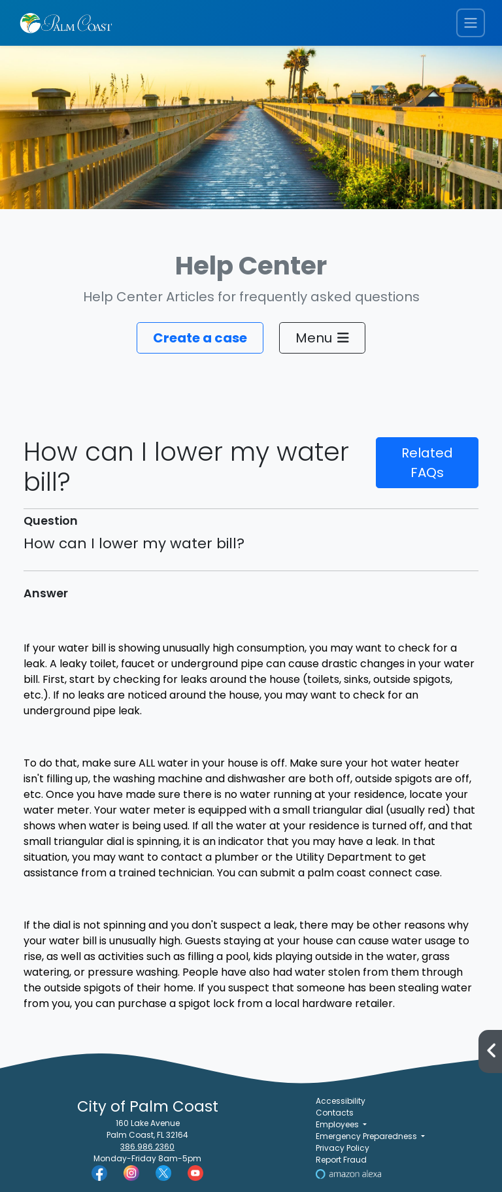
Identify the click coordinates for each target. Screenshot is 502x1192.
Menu (322, 338)
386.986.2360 (147, 1146)
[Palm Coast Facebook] (99, 1172)
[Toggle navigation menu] (470, 23)
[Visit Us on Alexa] (348, 1173)
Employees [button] (338, 1124)
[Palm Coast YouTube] (195, 1172)
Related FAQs (427, 463)
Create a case (200, 338)
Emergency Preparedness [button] (367, 1136)
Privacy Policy (342, 1147)
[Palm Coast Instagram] (131, 1172)
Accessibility (340, 1100)
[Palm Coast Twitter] (163, 1172)
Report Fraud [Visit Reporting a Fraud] (341, 1159)
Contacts (335, 1112)
